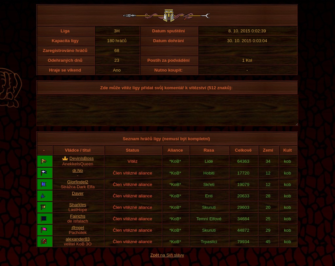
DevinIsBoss (81, 164)
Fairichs (77, 222)
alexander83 (78, 244)
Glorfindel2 (77, 187)
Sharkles (77, 210)
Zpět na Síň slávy (167, 260)
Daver (78, 199)
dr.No (78, 176)
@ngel (77, 233)
